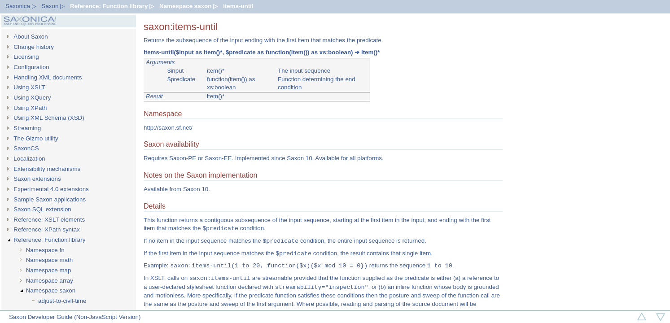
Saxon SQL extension (42, 209)
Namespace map (48, 270)
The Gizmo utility (35, 138)
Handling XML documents (47, 77)
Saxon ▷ (53, 6)
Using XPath (30, 108)
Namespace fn (45, 250)
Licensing (26, 56)
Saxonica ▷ (20, 6)
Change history (33, 47)
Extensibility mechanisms (46, 169)
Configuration (31, 67)
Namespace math (49, 260)
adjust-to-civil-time (62, 300)
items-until (238, 6)
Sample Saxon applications (49, 199)
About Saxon (30, 36)
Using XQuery (32, 97)
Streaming (27, 128)
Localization (29, 158)
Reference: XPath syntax (46, 229)
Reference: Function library (49, 239)
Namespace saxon (50, 290)
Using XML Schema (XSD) (48, 117)
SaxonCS (26, 148)
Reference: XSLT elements (49, 219)
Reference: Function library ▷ (112, 6)
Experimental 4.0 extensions (50, 189)
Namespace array (49, 280)
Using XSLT (29, 87)
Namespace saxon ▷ (188, 6)
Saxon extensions (37, 178)
